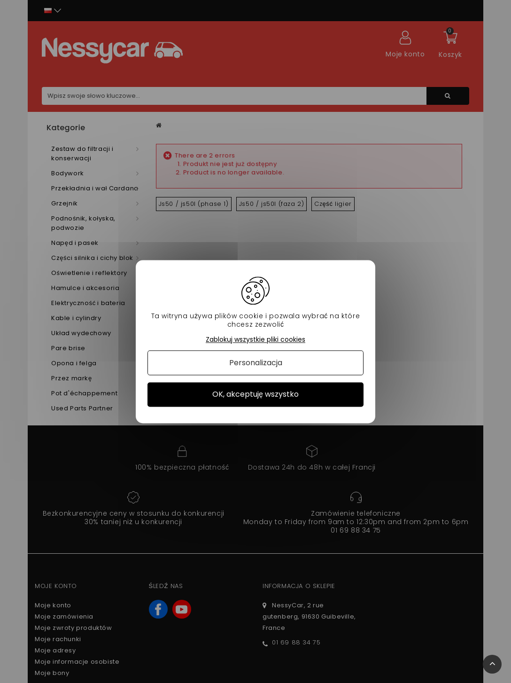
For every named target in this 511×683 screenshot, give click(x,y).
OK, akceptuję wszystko (255, 394)
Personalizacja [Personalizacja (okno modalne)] (255, 363)
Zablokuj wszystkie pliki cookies (255, 340)
